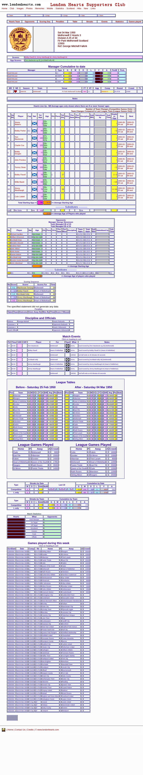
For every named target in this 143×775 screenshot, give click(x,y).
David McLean (12, 73)
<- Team (10, 15)
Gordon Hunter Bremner (19, 260)
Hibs (79, 8)
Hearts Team (14, 22)
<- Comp (46, 15)
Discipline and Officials (40, 318)
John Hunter (15, 251)
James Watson (16, 254)
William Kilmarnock (17, 237)
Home (4, 8)
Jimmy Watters (18, 123)
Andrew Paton (16, 246)
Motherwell (37, 91)
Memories (39, 8)
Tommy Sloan (20, 167)
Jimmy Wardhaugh (19, 189)
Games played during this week (48, 543)
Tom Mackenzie (19, 138)
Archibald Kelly (16, 257)
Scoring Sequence (31, 282)
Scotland (70, 8)
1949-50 (23, 91)
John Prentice (20, 160)
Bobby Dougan (18, 153)
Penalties (60, 22)
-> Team (100, 15)
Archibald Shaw (16, 240)
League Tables (65, 382)
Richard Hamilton (17, 234)
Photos (29, 8)
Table (75, 22)
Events (104, 22)
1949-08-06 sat (121, 123)
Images (20, 8)
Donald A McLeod (17, 243)
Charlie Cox (19, 145)
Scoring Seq (44, 22)
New (86, 8)
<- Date (28, 15)
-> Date (82, 15)
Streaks (89, 22)
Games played (135, 22)
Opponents (29, 22)
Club (12, 8)
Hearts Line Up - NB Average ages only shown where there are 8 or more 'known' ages (71, 106)
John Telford (15, 248)
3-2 (85, 91)
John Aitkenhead (16, 263)
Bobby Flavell (20, 175)
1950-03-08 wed (130, 123)
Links (93, 8)
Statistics (59, 8)
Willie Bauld (19, 182)
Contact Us (20, 730)
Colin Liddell (20, 197)
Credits (30, 730)
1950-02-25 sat (121, 131)
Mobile (50, 8)
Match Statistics (34, 514)
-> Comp (64, 15)
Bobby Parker (20, 131)
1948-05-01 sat (121, 160)
